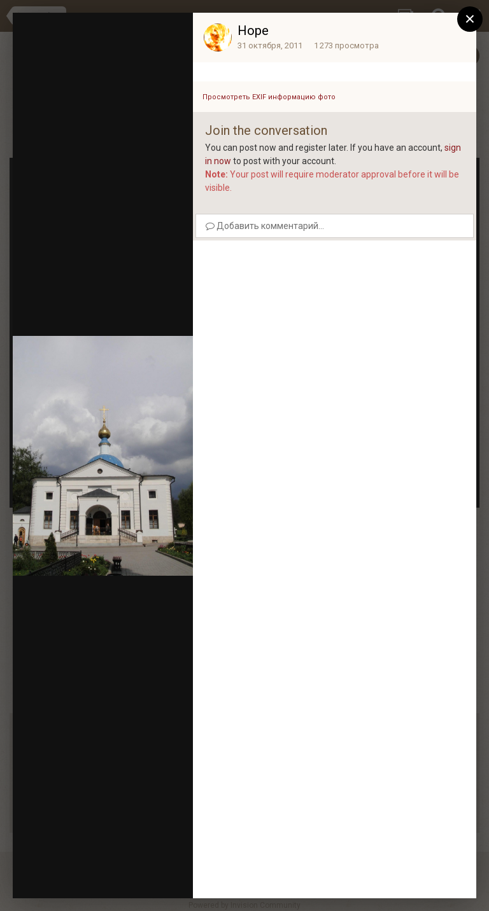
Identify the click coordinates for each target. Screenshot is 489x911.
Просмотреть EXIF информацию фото (269, 97)
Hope (253, 30)
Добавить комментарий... (265, 226)
